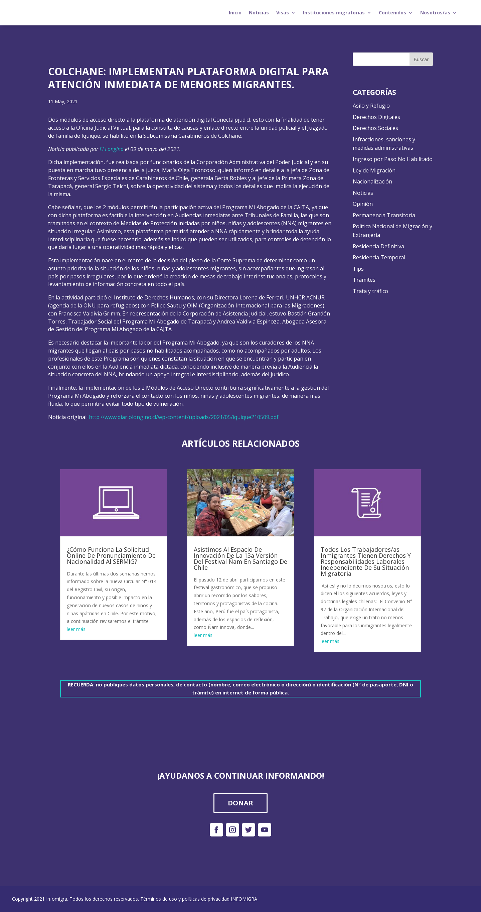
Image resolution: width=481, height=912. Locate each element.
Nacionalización (372, 181)
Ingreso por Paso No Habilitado (393, 159)
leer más (76, 629)
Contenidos (392, 12)
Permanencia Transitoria (384, 215)
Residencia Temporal (379, 257)
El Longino (112, 149)
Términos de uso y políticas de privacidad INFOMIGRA (198, 899)
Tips (358, 268)
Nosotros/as (435, 12)
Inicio (235, 12)
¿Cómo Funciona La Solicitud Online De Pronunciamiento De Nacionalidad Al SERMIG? (111, 555)
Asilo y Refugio (371, 105)
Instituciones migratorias (334, 12)
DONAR (240, 802)
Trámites (364, 279)
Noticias (259, 12)
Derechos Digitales (376, 117)
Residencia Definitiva (378, 246)
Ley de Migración (374, 170)
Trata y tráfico (370, 291)
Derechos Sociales (375, 128)
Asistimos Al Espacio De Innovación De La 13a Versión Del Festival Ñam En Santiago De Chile (240, 558)
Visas (282, 12)
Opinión (363, 204)
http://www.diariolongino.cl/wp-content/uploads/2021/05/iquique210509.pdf (184, 417)
